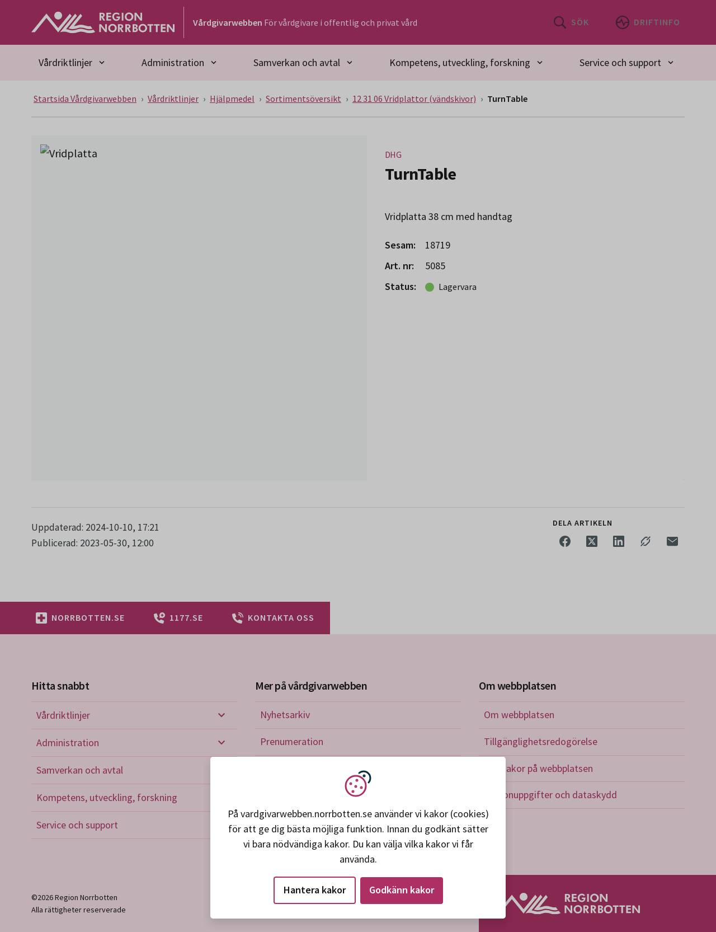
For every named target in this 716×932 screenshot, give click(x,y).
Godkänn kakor (401, 889)
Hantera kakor (315, 889)
